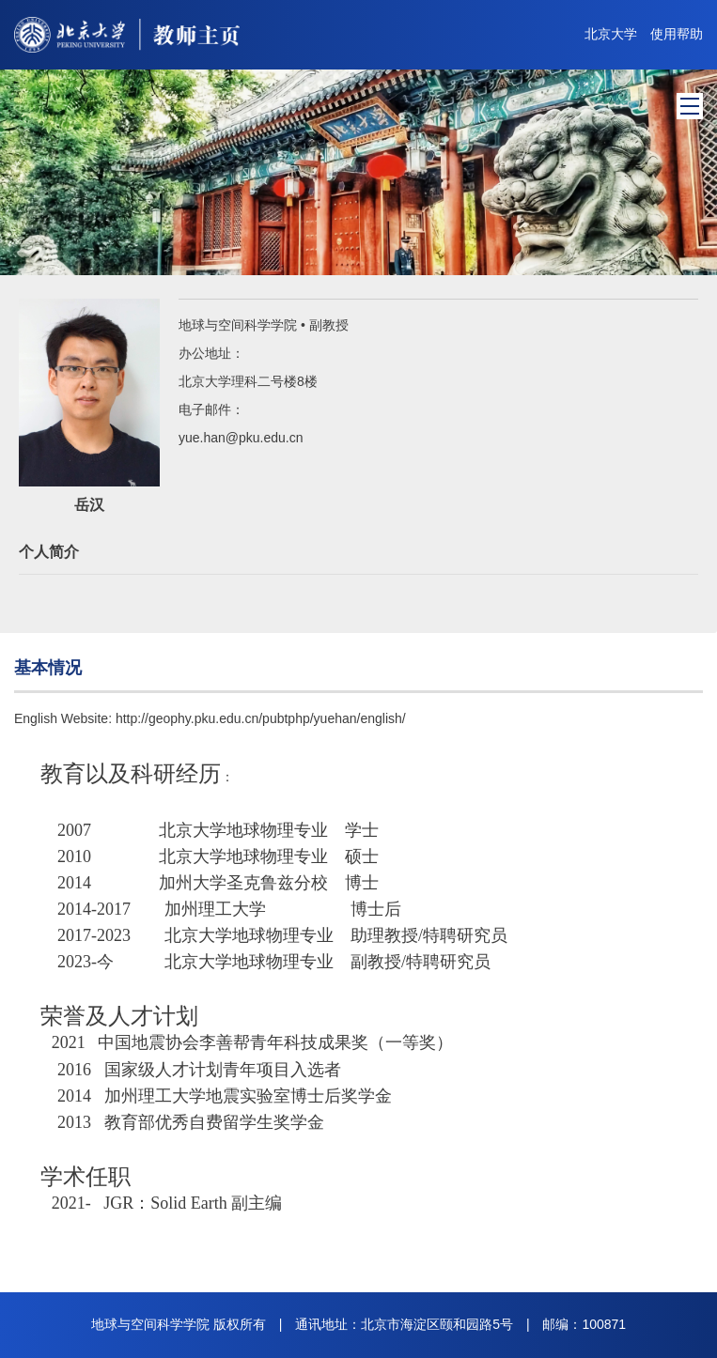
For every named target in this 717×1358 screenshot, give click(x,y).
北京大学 (611, 33)
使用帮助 (676, 33)
